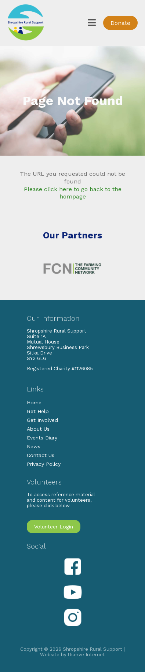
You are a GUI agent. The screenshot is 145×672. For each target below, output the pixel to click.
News (33, 446)
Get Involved (42, 420)
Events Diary (42, 438)
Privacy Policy (44, 464)
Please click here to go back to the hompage (73, 193)
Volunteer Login (53, 527)
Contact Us (40, 455)
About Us (38, 429)
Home (34, 402)
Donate (120, 22)
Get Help (38, 411)
